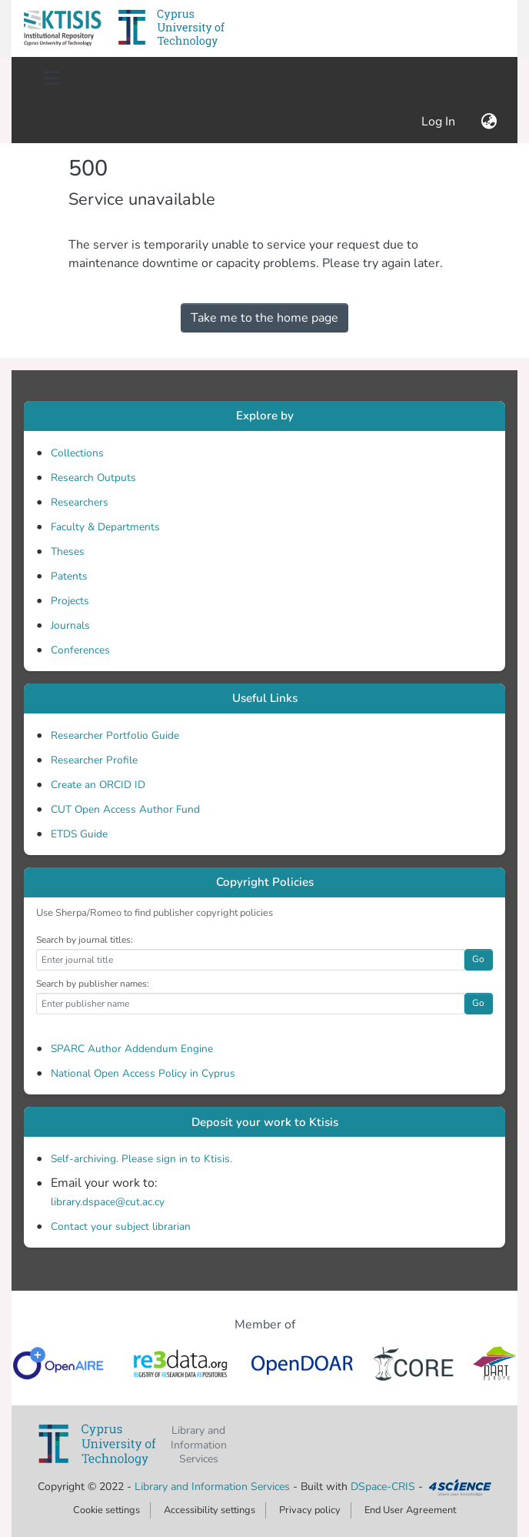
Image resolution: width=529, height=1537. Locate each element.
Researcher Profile (94, 760)
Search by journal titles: (84, 940)
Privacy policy (310, 1510)
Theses (68, 551)
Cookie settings (106, 1510)
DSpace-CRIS (383, 1486)
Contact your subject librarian (121, 1226)
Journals (70, 625)
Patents (69, 576)
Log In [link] (439, 121)
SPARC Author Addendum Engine (132, 1048)
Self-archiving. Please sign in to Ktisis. (141, 1158)
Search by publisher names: (92, 983)
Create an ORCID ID (98, 784)
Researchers (79, 502)
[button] (62, 28)
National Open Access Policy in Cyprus (143, 1073)
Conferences (80, 650)
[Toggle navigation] (51, 78)
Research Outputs (93, 477)
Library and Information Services (214, 1486)
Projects (70, 600)
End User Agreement (410, 1510)
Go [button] (478, 959)
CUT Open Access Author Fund (125, 809)
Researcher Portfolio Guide (115, 735)
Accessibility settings (209, 1510)
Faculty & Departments (105, 527)
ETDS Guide (79, 834)
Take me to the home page (264, 317)
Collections (77, 453)
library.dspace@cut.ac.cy (108, 1202)
